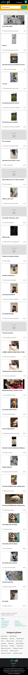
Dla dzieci (12, 638)
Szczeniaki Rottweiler (8, 313)
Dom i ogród (19, 641)
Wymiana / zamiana (6, 653)
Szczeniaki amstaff (7, 26)
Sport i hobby (4, 650)
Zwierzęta (3, 643)
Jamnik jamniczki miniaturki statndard (12, 371)
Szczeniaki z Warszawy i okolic (10, 218)
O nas (13, 665)
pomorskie (3, 625)
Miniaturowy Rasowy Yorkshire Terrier (12, 390)
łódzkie (3, 627)
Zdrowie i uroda (10, 641)
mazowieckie (4, 621)
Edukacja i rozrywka (18, 648)
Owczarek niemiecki (7, 333)
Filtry (4, 12)
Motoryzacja (4, 636)
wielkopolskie (18, 624)
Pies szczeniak (6, 141)
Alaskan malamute (7, 467)
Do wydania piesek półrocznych (10, 103)
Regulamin (13, 663)
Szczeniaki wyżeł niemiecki (9, 563)
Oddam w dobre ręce (7, 198)
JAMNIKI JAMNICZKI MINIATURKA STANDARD (14, 352)
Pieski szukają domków (8, 428)
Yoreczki (4, 83)
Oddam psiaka (6, 237)
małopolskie (4, 622)
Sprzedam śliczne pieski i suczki (11, 160)
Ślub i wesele (4, 646)
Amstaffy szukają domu (8, 275)
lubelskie (17, 622)
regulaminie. (17, 673)
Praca (2, 641)
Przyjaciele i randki (17, 653)
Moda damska (12, 636)
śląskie (16, 621)
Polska (2, 618)
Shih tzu (4, 45)
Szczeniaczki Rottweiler (8, 294)
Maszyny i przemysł (6, 648)
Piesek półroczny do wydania (10, 122)
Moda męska (4, 638)
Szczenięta (5, 601)
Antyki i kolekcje (20, 643)
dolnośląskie (4, 624)
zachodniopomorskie (19, 625)
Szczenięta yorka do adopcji (9, 524)
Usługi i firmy (20, 646)
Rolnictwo (12, 646)
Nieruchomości (20, 638)
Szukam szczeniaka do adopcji (10, 256)
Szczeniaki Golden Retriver (9, 409)
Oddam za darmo (14, 650)
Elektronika (11, 643)
